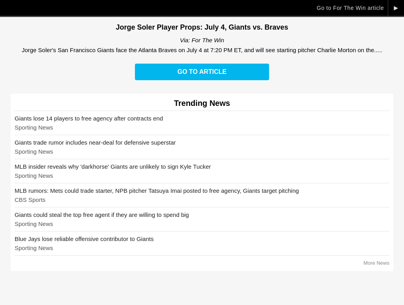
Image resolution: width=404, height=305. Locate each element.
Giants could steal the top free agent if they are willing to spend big (102, 214)
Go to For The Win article (350, 8)
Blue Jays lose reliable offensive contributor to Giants (84, 238)
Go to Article (202, 71)
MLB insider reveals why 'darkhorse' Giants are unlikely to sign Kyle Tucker (113, 166)
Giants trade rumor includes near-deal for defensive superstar (95, 142)
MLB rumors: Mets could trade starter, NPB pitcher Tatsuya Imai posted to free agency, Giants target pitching (157, 190)
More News (376, 263)
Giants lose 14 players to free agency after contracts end (89, 118)
